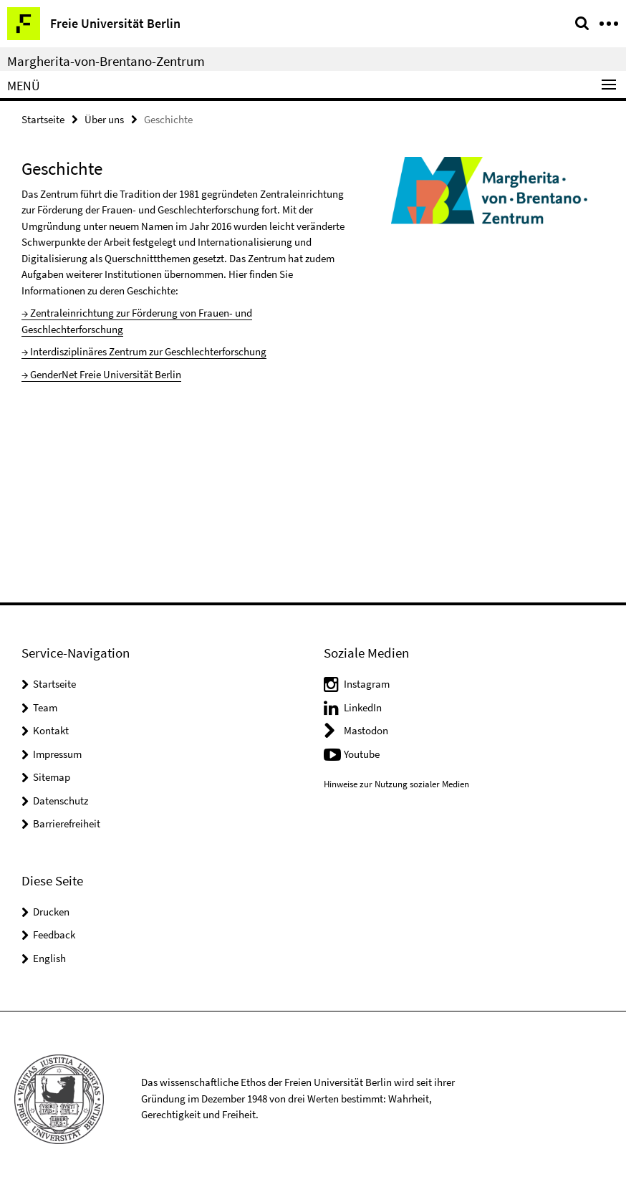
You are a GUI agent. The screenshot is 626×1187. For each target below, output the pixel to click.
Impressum (57, 754)
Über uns (104, 119)
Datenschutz (60, 800)
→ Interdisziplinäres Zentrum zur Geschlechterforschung (143, 351)
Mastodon (366, 730)
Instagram (367, 684)
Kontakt (51, 730)
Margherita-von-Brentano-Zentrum (106, 60)
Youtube (362, 754)
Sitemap (51, 777)
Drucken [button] (51, 911)
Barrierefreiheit (66, 823)
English (49, 958)
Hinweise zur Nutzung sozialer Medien (396, 784)
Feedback (54, 934)
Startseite (42, 119)
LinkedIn (363, 707)
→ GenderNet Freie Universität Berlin (101, 374)
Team (45, 707)
